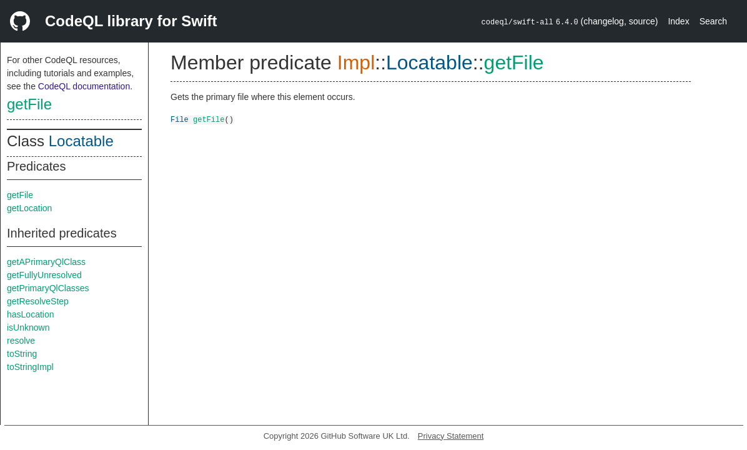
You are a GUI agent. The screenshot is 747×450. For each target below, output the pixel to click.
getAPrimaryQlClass (46, 262)
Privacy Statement (451, 436)
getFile (29, 104)
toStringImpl (30, 367)
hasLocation (30, 314)
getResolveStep (38, 301)
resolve (21, 341)
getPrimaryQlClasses (48, 288)
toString (22, 354)
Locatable (81, 140)
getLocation (29, 208)
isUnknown (28, 327)
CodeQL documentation (84, 86)
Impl (356, 62)
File (180, 119)
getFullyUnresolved (44, 275)
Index (678, 21)
